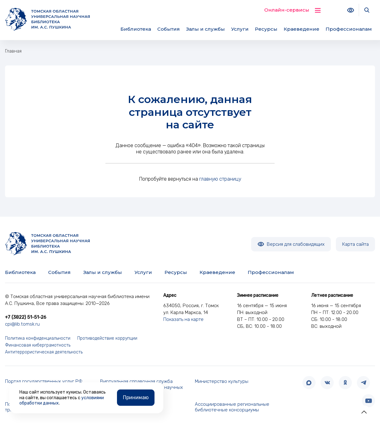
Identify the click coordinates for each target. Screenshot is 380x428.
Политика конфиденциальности (37, 338)
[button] (364, 412)
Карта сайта (355, 244)
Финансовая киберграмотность (37, 345)
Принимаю (136, 397)
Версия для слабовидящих (291, 244)
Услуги (240, 29)
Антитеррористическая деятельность (44, 352)
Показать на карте (183, 319)
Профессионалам (349, 29)
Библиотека (135, 29)
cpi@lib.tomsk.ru (22, 324)
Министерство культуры (221, 381)
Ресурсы (266, 29)
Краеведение (301, 29)
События (168, 29)
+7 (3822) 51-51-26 (25, 317)
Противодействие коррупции (107, 338)
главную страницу (220, 179)
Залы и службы (205, 29)
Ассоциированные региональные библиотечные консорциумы (232, 407)
